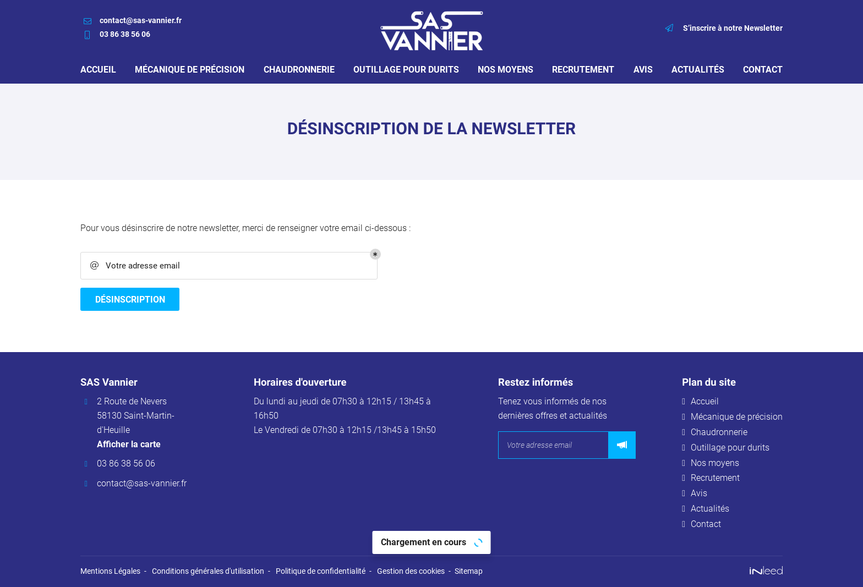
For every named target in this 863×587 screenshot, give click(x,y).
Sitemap (469, 572)
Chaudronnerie (299, 69)
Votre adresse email (134, 266)
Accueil (98, 69)
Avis (643, 69)
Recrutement (583, 69)
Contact (763, 69)
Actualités (697, 69)
